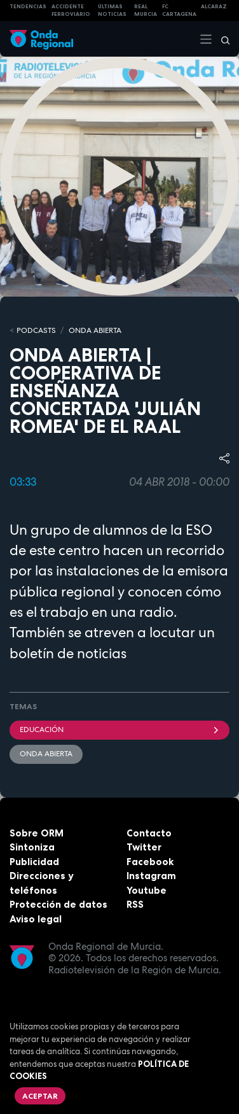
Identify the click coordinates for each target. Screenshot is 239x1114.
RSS (135, 904)
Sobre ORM (37, 833)
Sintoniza (32, 847)
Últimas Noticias (112, 10)
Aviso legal (36, 919)
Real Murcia (145, 10)
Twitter (143, 847)
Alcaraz (214, 6)
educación (119, 729)
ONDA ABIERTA (95, 330)
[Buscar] (221, 39)
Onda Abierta (46, 754)
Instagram (151, 876)
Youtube (146, 890)
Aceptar (40, 1096)
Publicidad (34, 862)
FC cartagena (179, 10)
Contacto (149, 833)
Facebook (150, 862)
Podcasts (36, 330)
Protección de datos (58, 904)
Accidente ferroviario (70, 10)
